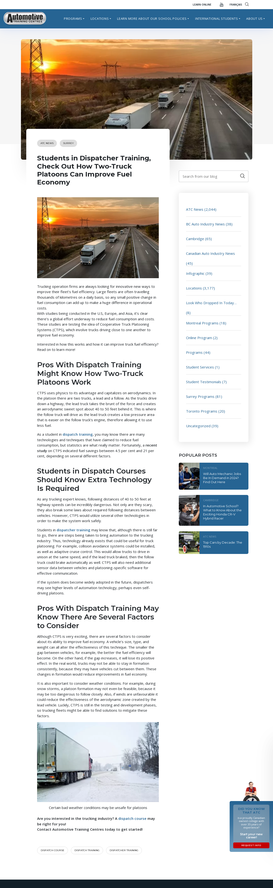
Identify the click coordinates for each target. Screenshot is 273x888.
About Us (254, 18)
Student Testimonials (203, 381)
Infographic (195, 273)
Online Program (199, 337)
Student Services (200, 367)
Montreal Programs (202, 323)
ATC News (46, 143)
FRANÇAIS (236, 4)
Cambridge (195, 238)
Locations (100, 18)
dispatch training (87, 850)
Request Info (251, 845)
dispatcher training (124, 850)
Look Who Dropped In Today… (211, 302)
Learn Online (202, 4)
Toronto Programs (201, 411)
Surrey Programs (200, 396)
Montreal (210, 467)
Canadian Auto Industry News (210, 253)
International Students (216, 18)
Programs (73, 18)
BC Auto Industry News (205, 224)
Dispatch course (52, 850)
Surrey (68, 143)
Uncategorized (198, 425)
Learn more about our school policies (152, 18)
